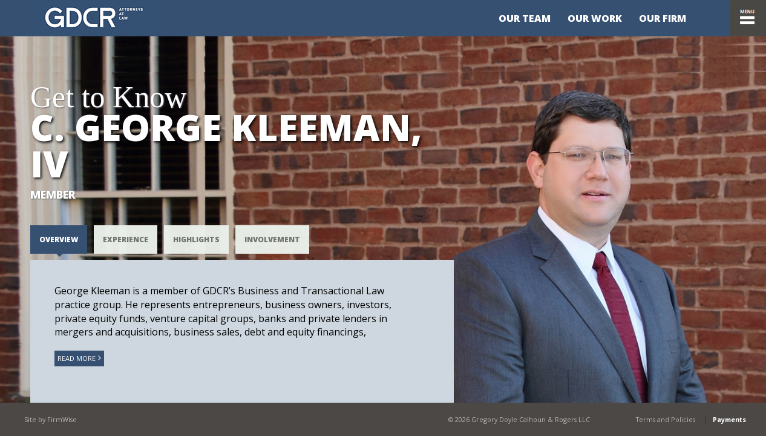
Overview (58, 239)
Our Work (595, 18)
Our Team (525, 18)
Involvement (272, 239)
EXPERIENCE (125, 239)
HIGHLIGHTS (196, 239)
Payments (729, 419)
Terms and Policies (665, 419)
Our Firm (662, 18)
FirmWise (62, 419)
